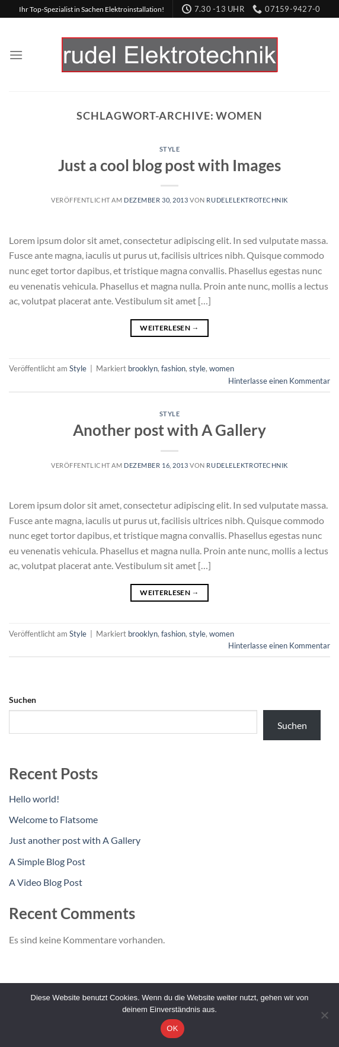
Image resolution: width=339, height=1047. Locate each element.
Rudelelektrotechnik (247, 200)
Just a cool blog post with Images (169, 165)
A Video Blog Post (45, 882)
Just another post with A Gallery (74, 840)
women (221, 368)
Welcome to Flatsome (53, 819)
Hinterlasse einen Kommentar (279, 381)
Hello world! (34, 798)
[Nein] (324, 1018)
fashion (173, 368)
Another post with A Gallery (169, 430)
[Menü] (16, 54)
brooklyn (143, 368)
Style (169, 149)
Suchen (22, 700)
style (197, 368)
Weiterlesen (169, 327)
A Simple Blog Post (47, 861)
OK (172, 1028)
